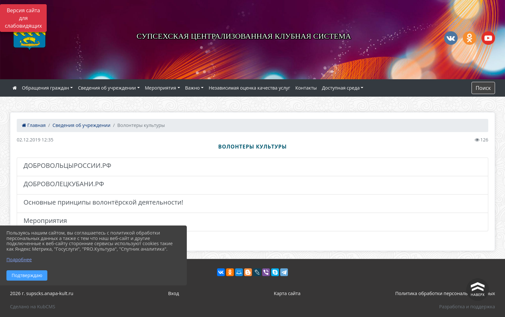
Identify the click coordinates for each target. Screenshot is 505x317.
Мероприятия (160, 88)
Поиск (483, 87)
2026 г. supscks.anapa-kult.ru (41, 293)
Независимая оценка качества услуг (249, 88)
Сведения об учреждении (107, 88)
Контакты (306, 88)
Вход (173, 293)
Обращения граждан (45, 88)
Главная (34, 125)
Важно (192, 88)
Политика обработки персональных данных (445, 293)
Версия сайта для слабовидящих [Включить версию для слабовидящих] (23, 18)
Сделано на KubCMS (32, 306)
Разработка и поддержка (467, 306)
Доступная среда (341, 88)
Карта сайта (287, 293)
